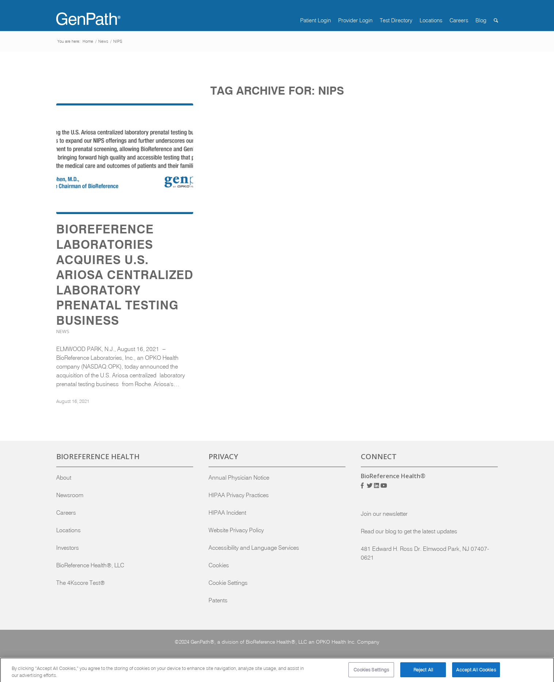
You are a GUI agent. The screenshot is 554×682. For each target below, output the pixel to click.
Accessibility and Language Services (254, 547)
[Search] (492, 20)
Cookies (219, 565)
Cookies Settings (371, 673)
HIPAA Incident (227, 512)
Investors (67, 547)
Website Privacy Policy (236, 530)
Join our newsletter (384, 513)
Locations (68, 530)
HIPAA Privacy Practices (239, 495)
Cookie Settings (228, 582)
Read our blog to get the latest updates (409, 531)
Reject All (423, 673)
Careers (66, 512)
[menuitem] (312, 20)
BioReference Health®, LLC (90, 565)
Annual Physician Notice (239, 477)
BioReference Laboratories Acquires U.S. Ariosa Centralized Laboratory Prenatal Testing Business (124, 275)
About (63, 477)
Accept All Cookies (476, 673)
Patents (218, 600)
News (62, 331)
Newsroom (69, 495)
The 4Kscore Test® (80, 582)
